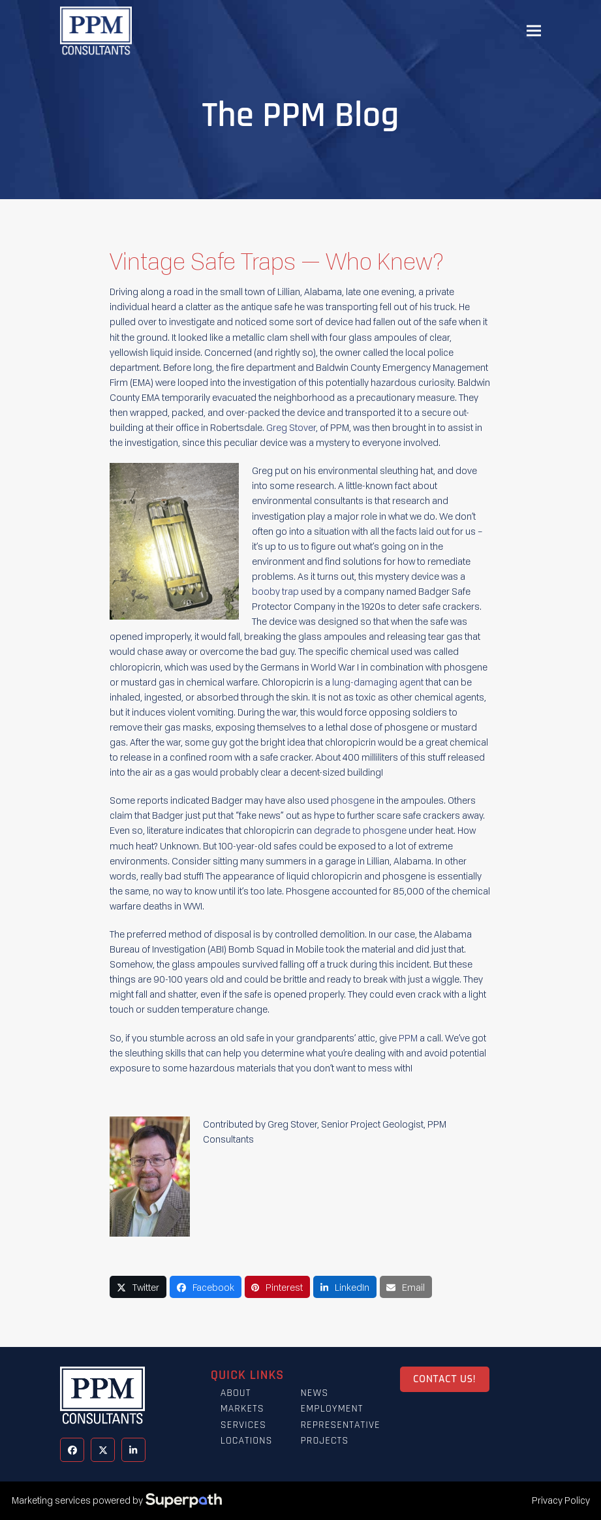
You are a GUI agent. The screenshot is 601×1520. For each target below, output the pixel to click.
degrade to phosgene (360, 830)
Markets (242, 1409)
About (236, 1393)
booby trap (275, 591)
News (314, 1393)
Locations (247, 1441)
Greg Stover (291, 427)
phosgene (353, 800)
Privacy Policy (561, 1500)
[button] (534, 31)
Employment (331, 1409)
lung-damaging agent (378, 682)
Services (243, 1425)
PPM (408, 1038)
